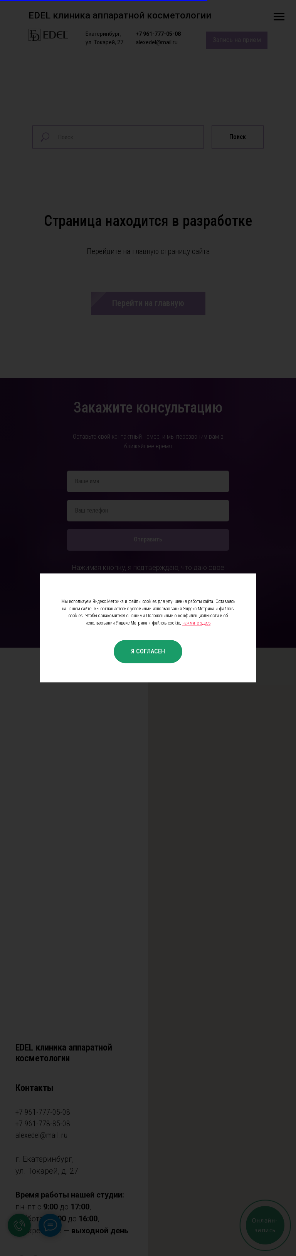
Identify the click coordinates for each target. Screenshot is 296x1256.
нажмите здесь (196, 623)
